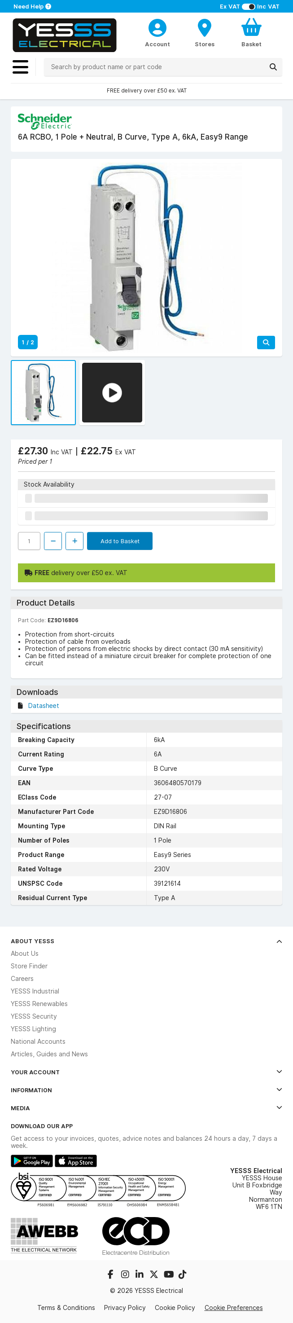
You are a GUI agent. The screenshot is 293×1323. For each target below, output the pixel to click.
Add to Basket (120, 541)
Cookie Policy (175, 1307)
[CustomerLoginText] (158, 26)
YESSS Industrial (35, 991)
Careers (22, 978)
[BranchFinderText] (204, 32)
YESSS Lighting (33, 1029)
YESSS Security (34, 1016)
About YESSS (146, 941)
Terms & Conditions (66, 1307)
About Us (25, 953)
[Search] (273, 67)
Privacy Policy (125, 1307)
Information (146, 1090)
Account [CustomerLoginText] (157, 44)
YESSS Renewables (39, 1003)
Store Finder (29, 966)
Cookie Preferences (234, 1307)
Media (146, 1108)
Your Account (146, 1072)
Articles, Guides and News (49, 1054)
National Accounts (38, 1041)
